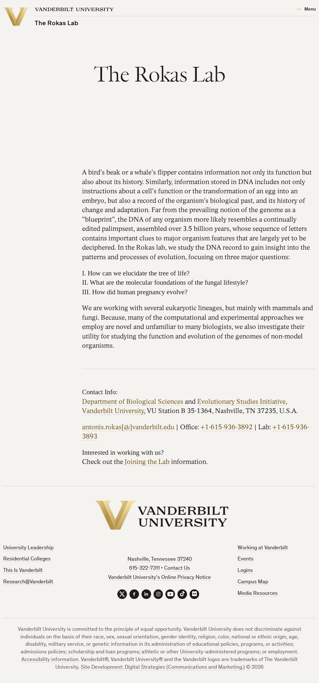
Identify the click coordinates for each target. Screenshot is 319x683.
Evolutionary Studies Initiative (241, 401)
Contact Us (177, 568)
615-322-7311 (144, 568)
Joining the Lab (147, 462)
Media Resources (258, 593)
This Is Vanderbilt (23, 570)
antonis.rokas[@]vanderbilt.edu (128, 427)
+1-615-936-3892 (227, 427)
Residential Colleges (27, 559)
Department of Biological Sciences (132, 401)
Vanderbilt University (113, 411)
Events (245, 559)
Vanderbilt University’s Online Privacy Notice (159, 577)
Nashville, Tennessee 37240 (160, 559)
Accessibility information (49, 660)
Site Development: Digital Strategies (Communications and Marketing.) (163, 667)
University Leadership (28, 548)
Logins (245, 570)
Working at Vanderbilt (263, 548)
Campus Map (253, 582)
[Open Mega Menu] (306, 9)
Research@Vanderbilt (28, 582)
